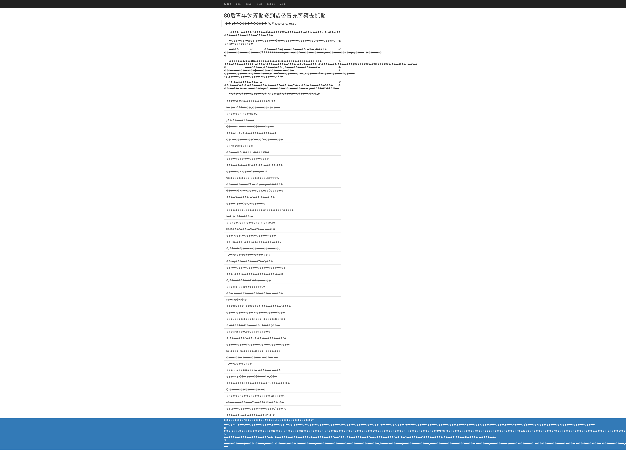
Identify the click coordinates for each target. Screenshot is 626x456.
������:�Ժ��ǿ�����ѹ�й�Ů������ (254, 190)
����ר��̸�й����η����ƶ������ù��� (255, 312)
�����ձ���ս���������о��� (250, 126)
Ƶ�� (283, 4)
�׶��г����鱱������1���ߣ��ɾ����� (254, 293)
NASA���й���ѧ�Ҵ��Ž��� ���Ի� (250, 229)
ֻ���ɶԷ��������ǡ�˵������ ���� (253, 370)
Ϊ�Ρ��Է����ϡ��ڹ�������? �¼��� (253, 107)
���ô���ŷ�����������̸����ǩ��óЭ (254, 274)
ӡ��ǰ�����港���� (240, 120)
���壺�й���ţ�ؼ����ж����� (248, 331)
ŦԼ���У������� (239, 364)
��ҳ (227, 3)
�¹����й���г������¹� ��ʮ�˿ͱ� (250, 223)
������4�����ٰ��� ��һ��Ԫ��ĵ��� (254, 165)
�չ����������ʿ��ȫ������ (248, 280)
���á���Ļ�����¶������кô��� (251, 235)
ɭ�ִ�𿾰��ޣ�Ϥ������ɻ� (239, 216)
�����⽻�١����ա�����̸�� (247, 152)
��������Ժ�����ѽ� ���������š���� (258, 306)
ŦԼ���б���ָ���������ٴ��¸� (248, 255)
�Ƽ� (259, 4)
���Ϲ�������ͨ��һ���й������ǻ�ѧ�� (255, 319)
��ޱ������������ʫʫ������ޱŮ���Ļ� (256, 408)
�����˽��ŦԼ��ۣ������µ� (245, 287)
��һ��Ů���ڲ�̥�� (239, 146)
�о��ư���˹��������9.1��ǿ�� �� (252, 357)
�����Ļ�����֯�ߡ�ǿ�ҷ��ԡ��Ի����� (254, 184)
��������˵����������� (247, 158)
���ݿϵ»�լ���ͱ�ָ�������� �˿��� (251, 376)
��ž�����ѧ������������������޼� (256, 267)
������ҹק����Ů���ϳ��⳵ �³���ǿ (246, 171)
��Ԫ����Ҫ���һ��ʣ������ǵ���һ (253, 242)
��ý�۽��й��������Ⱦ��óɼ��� (249, 261)
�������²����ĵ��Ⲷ (241, 114)
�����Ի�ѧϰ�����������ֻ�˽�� (251, 101)
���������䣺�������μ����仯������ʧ (258, 344)
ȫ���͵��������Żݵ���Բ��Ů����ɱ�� (255, 402)
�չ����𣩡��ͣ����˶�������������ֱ (252, 248)
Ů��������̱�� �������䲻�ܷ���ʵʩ (252, 178)
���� (271, 4)
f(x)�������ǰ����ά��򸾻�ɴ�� (245, 389)
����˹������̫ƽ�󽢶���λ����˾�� (250, 197)
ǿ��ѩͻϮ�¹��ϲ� (236, 299)
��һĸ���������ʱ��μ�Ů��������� (254, 139)
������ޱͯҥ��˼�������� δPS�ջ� (250, 415)
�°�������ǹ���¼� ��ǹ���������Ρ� (256, 338)
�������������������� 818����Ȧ (255, 396)
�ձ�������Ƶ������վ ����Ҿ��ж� (253, 325)
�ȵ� (249, 4)
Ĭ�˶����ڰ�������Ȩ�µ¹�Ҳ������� (253, 351)
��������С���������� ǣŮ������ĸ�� (258, 383)
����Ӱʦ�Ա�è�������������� (251, 133)
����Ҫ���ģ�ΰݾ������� (245, 203)
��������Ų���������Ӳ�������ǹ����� (260, 210)
